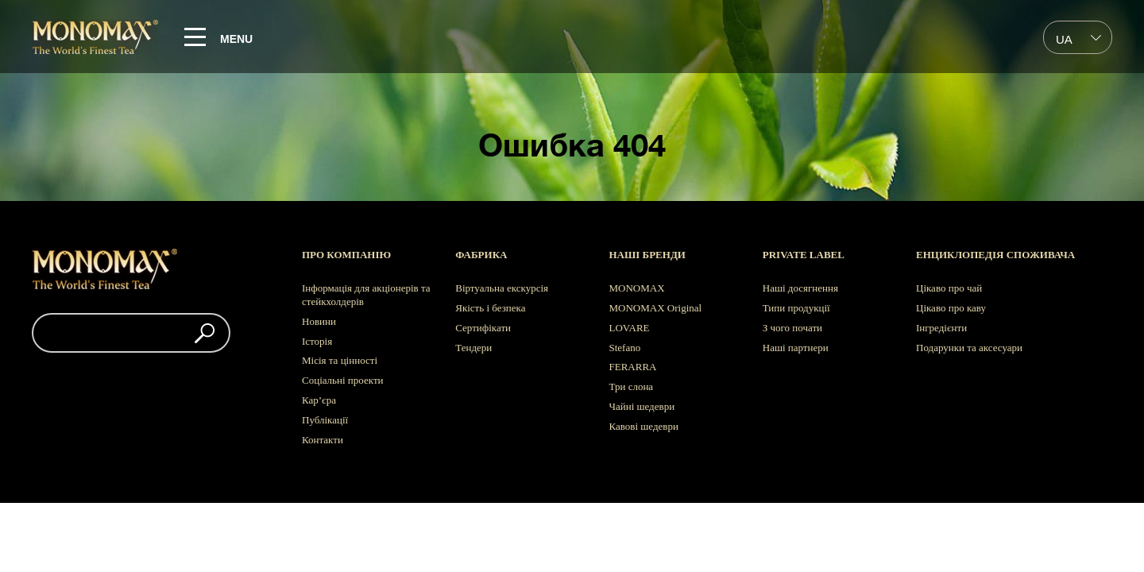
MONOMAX (637, 288)
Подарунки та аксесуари (969, 348)
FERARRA (633, 367)
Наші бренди (647, 255)
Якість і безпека (490, 308)
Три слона (631, 386)
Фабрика (481, 255)
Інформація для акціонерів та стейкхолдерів (366, 294)
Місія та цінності (339, 360)
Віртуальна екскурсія (501, 288)
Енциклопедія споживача (995, 255)
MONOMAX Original (655, 308)
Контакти (322, 440)
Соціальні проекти (343, 380)
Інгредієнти (941, 328)
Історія (317, 341)
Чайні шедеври (642, 406)
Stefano (625, 348)
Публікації (325, 420)
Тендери (473, 348)
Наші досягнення (800, 288)
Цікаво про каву (951, 308)
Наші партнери (796, 348)
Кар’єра (319, 400)
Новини (319, 321)
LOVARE (629, 328)
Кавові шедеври (643, 426)
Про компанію (346, 255)
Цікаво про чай (949, 288)
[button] (204, 333)
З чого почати (792, 328)
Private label (803, 255)
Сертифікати (483, 328)
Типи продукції (796, 308)
